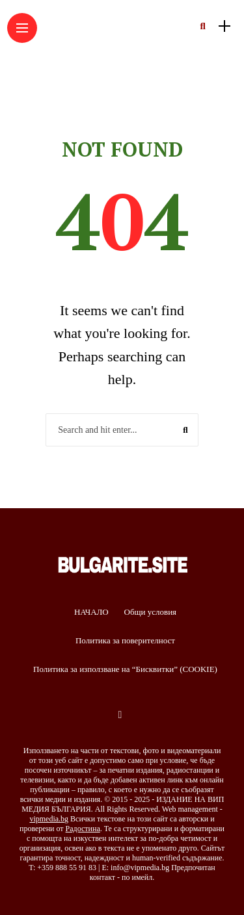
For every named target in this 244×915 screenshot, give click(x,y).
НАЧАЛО (91, 612)
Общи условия (150, 612)
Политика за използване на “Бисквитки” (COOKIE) (125, 669)
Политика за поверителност (125, 640)
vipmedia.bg (48, 818)
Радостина (83, 828)
